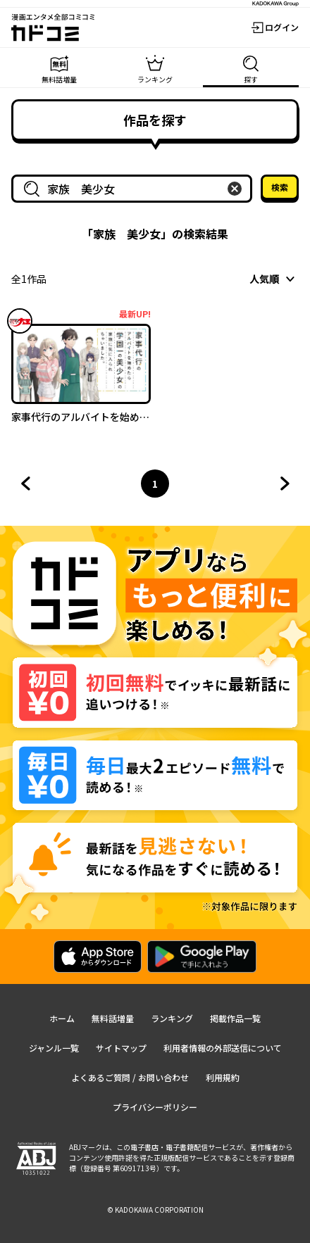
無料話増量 (113, 1018)
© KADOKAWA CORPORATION (155, 1209)
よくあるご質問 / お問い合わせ (130, 1077)
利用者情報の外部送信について (222, 1048)
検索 (279, 187)
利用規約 (223, 1077)
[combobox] (134, 189)
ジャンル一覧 (54, 1048)
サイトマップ (121, 1048)
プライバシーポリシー (155, 1107)
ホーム (62, 1018)
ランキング (172, 1018)
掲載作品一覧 (235, 1018)
